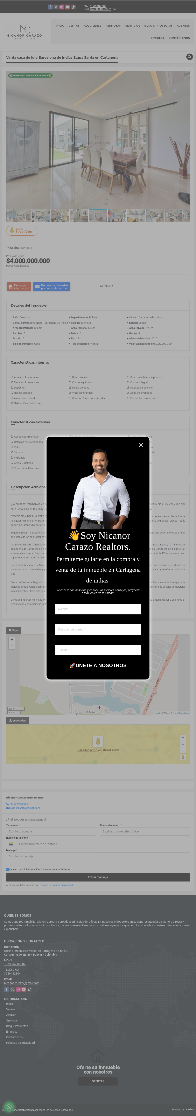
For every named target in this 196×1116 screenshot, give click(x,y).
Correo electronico (66, 620)
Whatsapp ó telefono (68, 640)
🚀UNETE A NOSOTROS (98, 665)
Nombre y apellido (66, 600)
